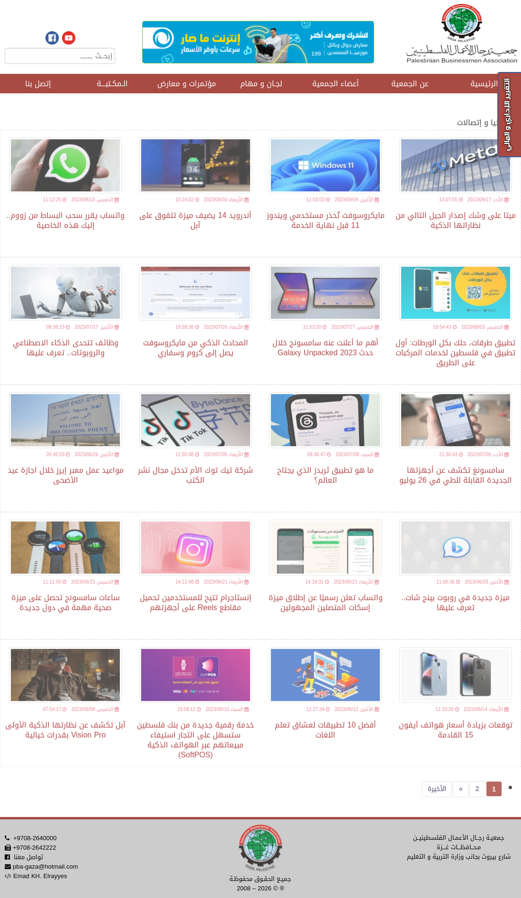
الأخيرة (437, 794)
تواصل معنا (28, 857)
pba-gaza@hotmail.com (45, 866)
